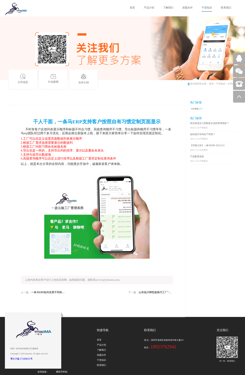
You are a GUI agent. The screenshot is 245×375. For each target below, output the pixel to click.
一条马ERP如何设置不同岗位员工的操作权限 (48, 292)
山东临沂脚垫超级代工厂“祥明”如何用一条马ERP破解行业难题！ (156, 292)
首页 (132, 7)
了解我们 (168, 7)
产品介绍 (149, 7)
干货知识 (207, 7)
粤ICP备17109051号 (21, 358)
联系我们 (226, 7)
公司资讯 (232, 84)
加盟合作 (187, 7)
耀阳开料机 (61, 372)
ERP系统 (196, 108)
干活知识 (220, 84)
